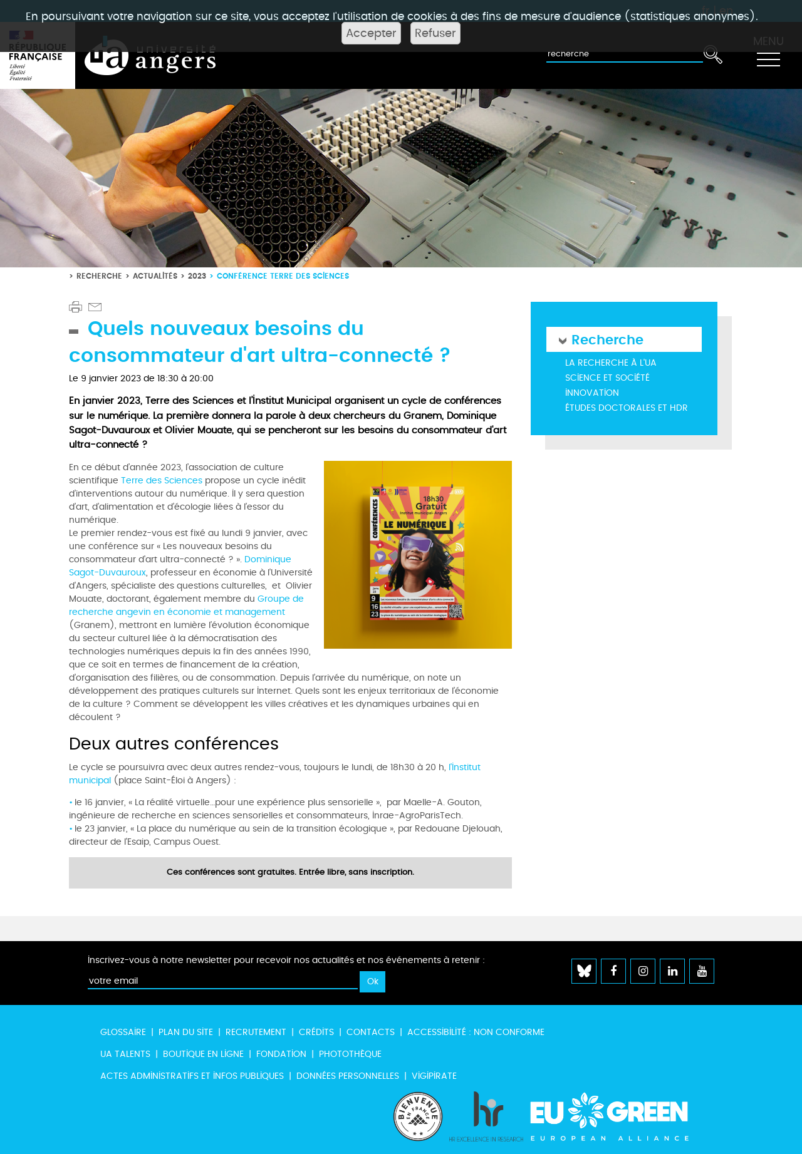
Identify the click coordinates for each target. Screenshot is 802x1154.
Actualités (155, 275)
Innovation (592, 392)
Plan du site (186, 1032)
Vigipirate (434, 1076)
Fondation (281, 1054)
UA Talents (125, 1054)
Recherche (99, 275)
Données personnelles (347, 1076)
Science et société (607, 377)
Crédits (316, 1032)
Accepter (371, 33)
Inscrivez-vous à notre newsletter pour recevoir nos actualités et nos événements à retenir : (286, 960)
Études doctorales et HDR (626, 408)
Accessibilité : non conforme (475, 1032)
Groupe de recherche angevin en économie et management (186, 605)
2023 (197, 275)
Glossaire (123, 1032)
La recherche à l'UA (611, 362)
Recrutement (256, 1032)
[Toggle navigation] (768, 55)
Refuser (435, 33)
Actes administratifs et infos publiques (192, 1076)
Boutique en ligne (203, 1054)
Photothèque (350, 1054)
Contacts (370, 1032)
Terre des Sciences (161, 480)
